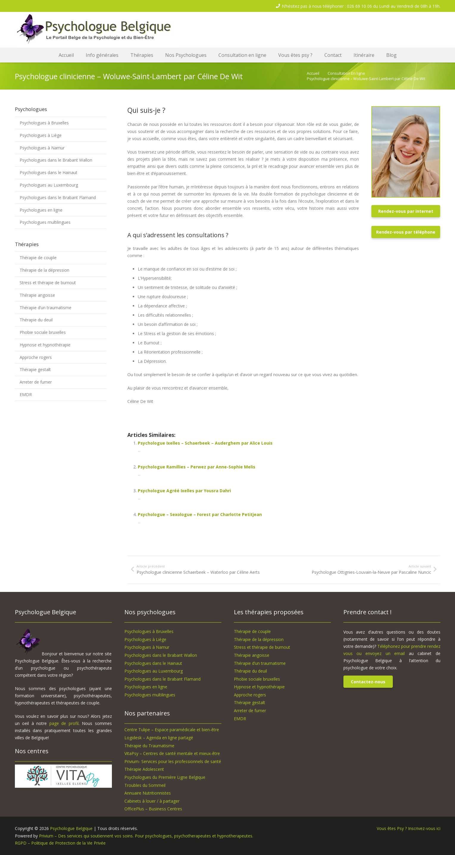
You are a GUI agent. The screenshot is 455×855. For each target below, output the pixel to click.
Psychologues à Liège (41, 135)
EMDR (26, 394)
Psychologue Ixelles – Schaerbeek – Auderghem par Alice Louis (205, 443)
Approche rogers (36, 357)
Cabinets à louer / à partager (151, 801)
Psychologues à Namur (42, 148)
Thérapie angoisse (37, 295)
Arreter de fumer (36, 382)
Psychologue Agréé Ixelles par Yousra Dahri (184, 490)
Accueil (313, 73)
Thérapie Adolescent (144, 769)
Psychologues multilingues (45, 222)
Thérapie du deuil (36, 320)
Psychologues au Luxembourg (49, 185)
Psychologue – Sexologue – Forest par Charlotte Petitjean (200, 514)
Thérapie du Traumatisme (149, 745)
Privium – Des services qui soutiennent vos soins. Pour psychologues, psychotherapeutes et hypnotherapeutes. (146, 836)
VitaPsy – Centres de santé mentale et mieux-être (172, 753)
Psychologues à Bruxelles (44, 123)
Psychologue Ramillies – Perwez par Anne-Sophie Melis (196, 467)
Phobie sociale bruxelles (43, 332)
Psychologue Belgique (72, 828)
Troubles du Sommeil (144, 785)
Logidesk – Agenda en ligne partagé (158, 737)
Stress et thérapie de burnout (48, 282)
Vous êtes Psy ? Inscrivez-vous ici (408, 828)
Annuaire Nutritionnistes (147, 793)
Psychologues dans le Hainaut (48, 172)
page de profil (64, 723)
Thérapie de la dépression (44, 270)
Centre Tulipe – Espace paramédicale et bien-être (171, 729)
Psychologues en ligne (41, 210)
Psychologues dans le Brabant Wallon (56, 160)
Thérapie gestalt (35, 369)
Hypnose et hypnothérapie (45, 345)
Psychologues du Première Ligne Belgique (164, 777)
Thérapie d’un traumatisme (45, 307)
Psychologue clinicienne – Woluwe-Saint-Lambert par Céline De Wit (366, 78)
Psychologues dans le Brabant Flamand (58, 197)
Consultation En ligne (346, 73)
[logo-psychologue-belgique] (97, 30)
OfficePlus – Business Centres (153, 809)
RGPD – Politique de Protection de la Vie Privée (60, 843)
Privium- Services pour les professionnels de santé (172, 761)
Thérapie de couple (38, 257)
